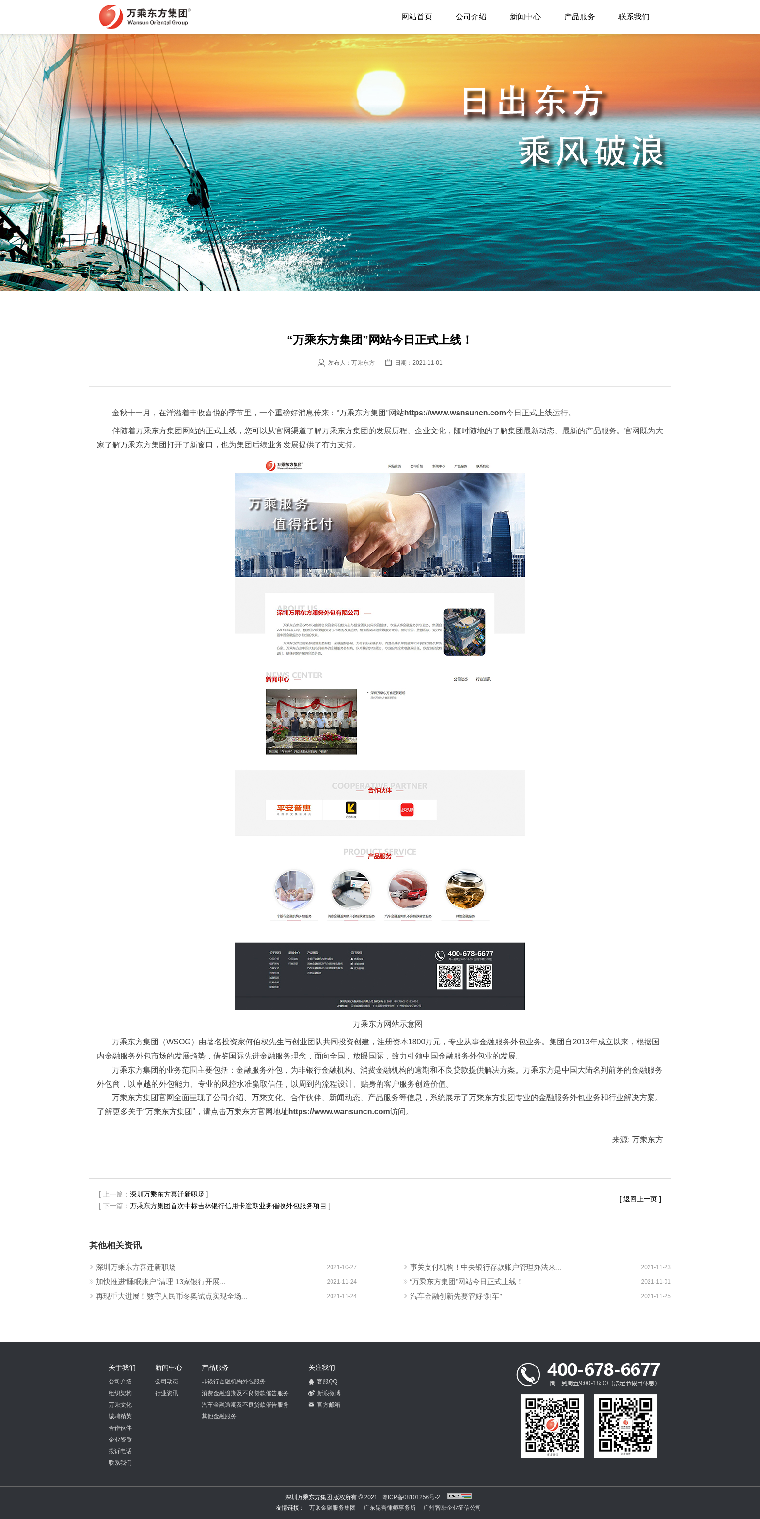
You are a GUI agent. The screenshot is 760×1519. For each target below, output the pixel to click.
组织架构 (120, 1393)
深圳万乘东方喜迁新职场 (167, 1194)
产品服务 (579, 17)
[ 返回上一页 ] (640, 1199)
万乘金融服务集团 (332, 1507)
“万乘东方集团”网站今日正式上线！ (467, 1281)
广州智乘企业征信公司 (452, 1507)
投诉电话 (120, 1451)
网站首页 (416, 17)
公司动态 (166, 1381)
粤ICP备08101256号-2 (411, 1497)
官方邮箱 (324, 1404)
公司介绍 (471, 17)
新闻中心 (525, 17)
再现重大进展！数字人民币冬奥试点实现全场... (172, 1296)
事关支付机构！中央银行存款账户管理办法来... (486, 1267)
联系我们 (633, 17)
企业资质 (120, 1439)
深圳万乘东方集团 (145, 17)
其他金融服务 (219, 1416)
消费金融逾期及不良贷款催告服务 (245, 1393)
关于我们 (122, 1367)
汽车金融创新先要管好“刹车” (456, 1296)
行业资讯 (166, 1393)
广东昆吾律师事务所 (390, 1507)
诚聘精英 (120, 1416)
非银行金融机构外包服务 (234, 1381)
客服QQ (323, 1381)
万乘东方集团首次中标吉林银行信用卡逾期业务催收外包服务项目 (228, 1206)
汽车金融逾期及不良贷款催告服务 (245, 1404)
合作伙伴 (120, 1428)
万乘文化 (120, 1404)
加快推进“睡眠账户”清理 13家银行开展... (161, 1281)
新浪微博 (324, 1393)
